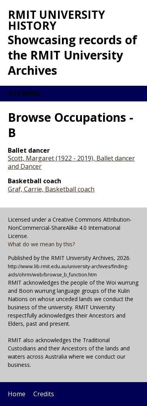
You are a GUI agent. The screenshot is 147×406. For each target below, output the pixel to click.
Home (16, 394)
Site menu (24, 93)
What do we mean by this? (41, 244)
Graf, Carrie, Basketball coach (51, 189)
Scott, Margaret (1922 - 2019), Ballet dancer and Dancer (71, 162)
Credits (43, 394)
